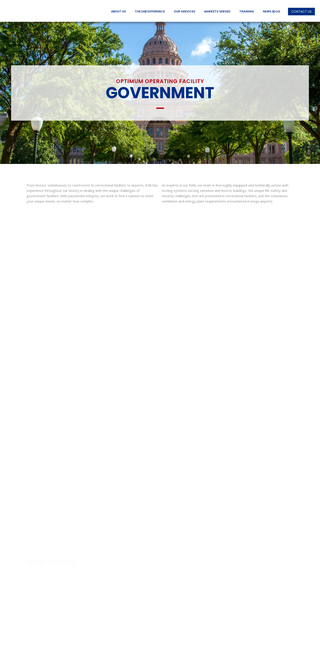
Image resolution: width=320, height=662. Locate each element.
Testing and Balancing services (176, 541)
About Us (118, 12)
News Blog (271, 12)
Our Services (184, 12)
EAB (136, 541)
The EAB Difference (150, 12)
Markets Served (217, 12)
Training (246, 12)
